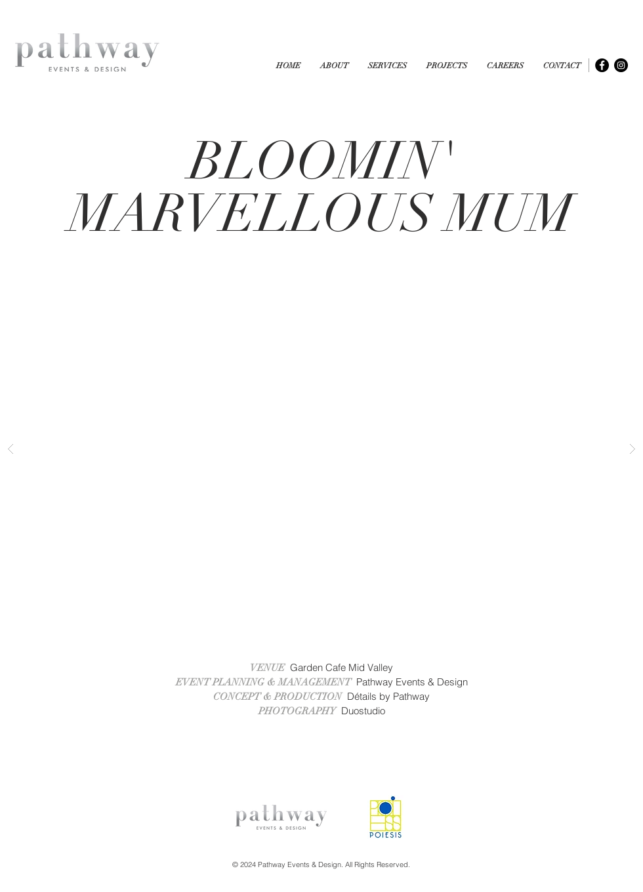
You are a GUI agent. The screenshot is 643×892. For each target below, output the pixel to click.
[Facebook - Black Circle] (602, 65)
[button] (447, 66)
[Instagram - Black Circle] (621, 65)
